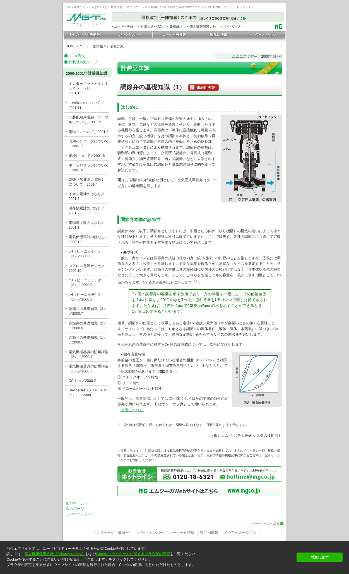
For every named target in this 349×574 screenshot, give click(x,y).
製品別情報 (209, 533)
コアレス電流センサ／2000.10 (87, 268)
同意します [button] (320, 557)
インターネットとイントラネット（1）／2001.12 (89, 88)
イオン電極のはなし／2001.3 (87, 196)
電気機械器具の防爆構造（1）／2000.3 (89, 368)
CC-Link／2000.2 (82, 381)
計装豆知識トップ (83, 62)
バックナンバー (150, 533)
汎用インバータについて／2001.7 (89, 143)
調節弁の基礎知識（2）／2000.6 (88, 325)
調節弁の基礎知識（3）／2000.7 (88, 311)
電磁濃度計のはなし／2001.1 (87, 225)
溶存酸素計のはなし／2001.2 (87, 210)
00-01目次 (77, 56)
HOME (71, 46)
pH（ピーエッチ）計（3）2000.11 (85, 253)
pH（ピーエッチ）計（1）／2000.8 (85, 296)
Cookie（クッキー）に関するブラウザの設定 (133, 554)
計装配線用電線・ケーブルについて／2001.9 (89, 119)
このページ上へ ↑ (80, 514)
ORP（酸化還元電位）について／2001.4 (87, 181)
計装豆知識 (115, 46)
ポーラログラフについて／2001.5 (89, 167)
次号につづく (132, 410)
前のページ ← (77, 503)
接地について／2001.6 (87, 156)
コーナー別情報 (91, 46)
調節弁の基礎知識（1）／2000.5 (88, 339)
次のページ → (77, 509)
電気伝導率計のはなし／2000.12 (89, 239)
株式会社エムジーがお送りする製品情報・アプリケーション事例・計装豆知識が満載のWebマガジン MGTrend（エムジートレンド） (159, 7)
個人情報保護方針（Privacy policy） (55, 554)
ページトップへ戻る (265, 523)
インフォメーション (240, 533)
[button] (149, 569)
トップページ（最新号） (113, 533)
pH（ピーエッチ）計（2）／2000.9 (85, 282)
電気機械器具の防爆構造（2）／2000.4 (89, 354)
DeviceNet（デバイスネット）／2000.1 (88, 392)
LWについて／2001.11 (87, 105)
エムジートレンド (86, 23)
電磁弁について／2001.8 (89, 132)
